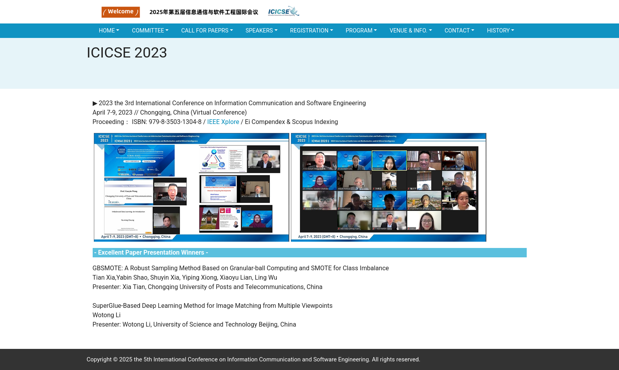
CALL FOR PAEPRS (204, 30)
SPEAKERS (259, 30)
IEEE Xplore (223, 122)
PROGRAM (359, 30)
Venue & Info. (408, 30)
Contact (457, 30)
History (498, 30)
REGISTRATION (309, 30)
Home (107, 30)
